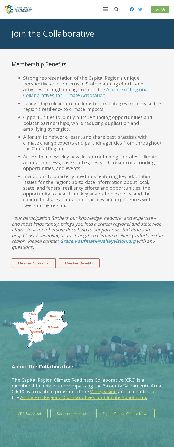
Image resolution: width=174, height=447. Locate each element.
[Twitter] (140, 9)
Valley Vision (103, 391)
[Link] (18, 9)
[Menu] (106, 9)
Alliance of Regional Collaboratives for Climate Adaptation (86, 92)
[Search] (116, 9)
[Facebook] (132, 9)
